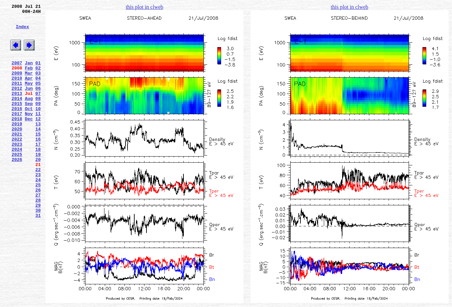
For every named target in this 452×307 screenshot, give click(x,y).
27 (38, 231)
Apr (29, 91)
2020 (17, 152)
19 (38, 183)
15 (38, 158)
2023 (17, 170)
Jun (29, 103)
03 (38, 85)
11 (38, 134)
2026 (17, 189)
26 (38, 225)
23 (38, 207)
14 (38, 152)
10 (38, 128)
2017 (17, 134)
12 (38, 140)
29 (38, 244)
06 (38, 103)
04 (38, 91)
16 (38, 164)
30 (38, 250)
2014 (17, 115)
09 (38, 122)
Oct (29, 128)
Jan (29, 73)
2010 (17, 91)
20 (38, 189)
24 (38, 213)
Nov (29, 134)
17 (38, 170)
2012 (17, 103)
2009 (17, 85)
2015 (17, 122)
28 (38, 237)
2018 (17, 140)
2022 (17, 164)
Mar (29, 85)
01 (38, 73)
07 (38, 109)
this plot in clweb (144, 7)
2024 (17, 176)
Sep (29, 122)
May (29, 97)
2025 (17, 183)
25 (38, 219)
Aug (29, 115)
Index (22, 31)
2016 (17, 128)
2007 (17, 73)
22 (38, 201)
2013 (17, 109)
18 (38, 176)
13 (38, 146)
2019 (17, 146)
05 (38, 97)
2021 (17, 158)
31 (38, 256)
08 (38, 115)
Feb (29, 79)
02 (38, 79)
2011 (17, 97)
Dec (29, 140)
